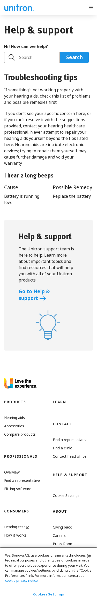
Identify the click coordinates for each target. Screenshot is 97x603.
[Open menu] (91, 7)
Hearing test (16, 526)
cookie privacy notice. (22, 583)
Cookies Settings (48, 596)
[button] (68, 495)
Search (25, 57)
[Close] (88, 558)
